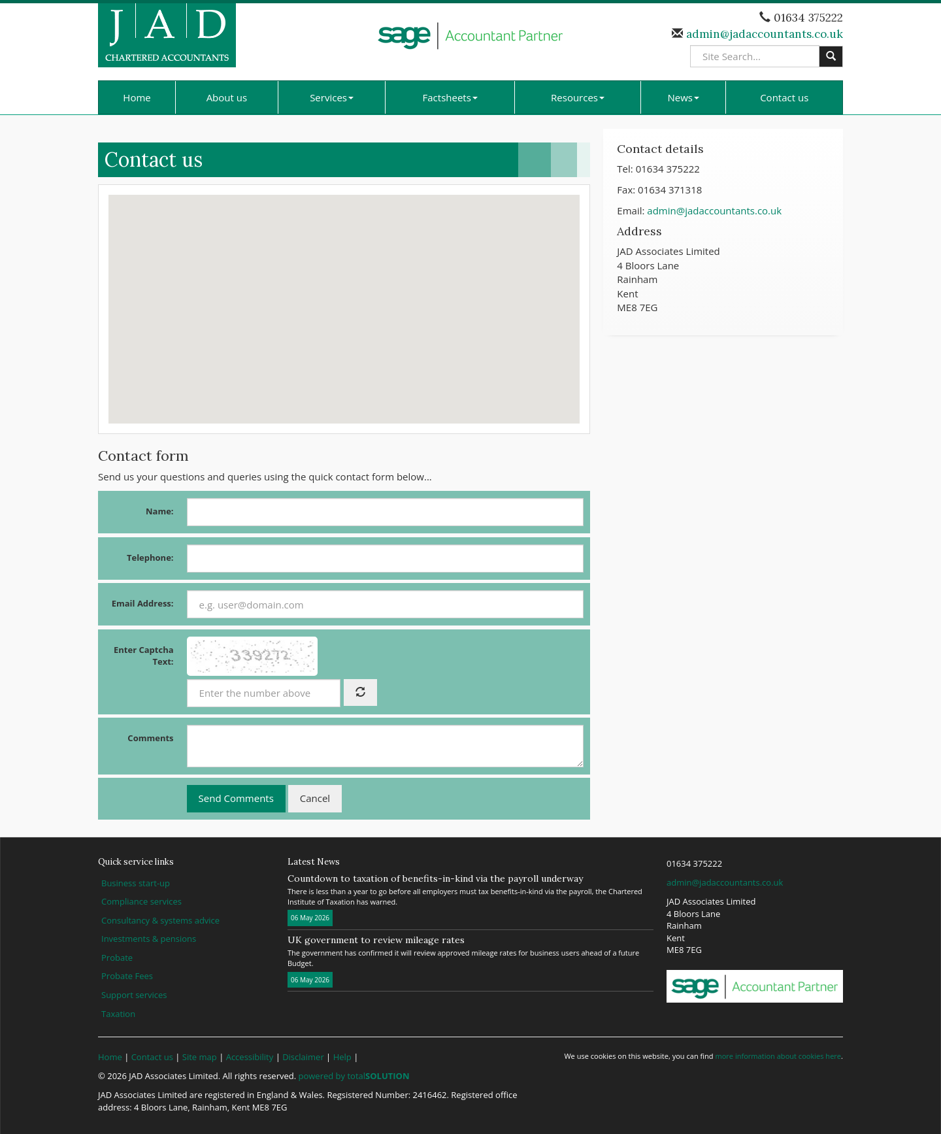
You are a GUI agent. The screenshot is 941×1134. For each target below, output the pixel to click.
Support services (134, 995)
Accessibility (250, 1057)
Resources (577, 97)
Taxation (118, 1014)
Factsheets (450, 97)
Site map (199, 1057)
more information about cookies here (778, 1056)
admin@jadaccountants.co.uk (763, 34)
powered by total (354, 1076)
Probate (117, 957)
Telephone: (150, 557)
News (684, 97)
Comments (150, 738)
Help (342, 1057)
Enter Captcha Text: (144, 656)
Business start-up (135, 883)
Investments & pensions (148, 938)
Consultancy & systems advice (160, 920)
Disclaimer (303, 1057)
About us (226, 97)
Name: (160, 511)
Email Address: (143, 603)
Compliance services (141, 901)
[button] (344, 297)
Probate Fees (127, 976)
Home (136, 97)
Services (332, 97)
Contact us (784, 97)
